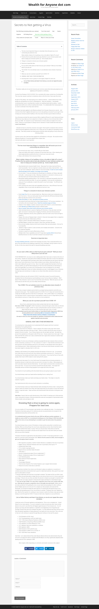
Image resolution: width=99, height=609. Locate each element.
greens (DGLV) (51, 233)
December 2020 (75, 93)
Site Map (49, 17)
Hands (59, 31)
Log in (73, 123)
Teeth (36, 37)
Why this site (56, 607)
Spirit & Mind (49, 13)
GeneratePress (38, 607)
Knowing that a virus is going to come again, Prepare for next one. (38, 78)
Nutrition (57, 13)
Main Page (15, 13)
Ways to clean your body (47, 37)
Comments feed (75, 127)
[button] (29, 548)
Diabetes (72, 13)
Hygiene (41, 13)
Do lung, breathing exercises (22, 241)
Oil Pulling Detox (28, 34)
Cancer (79, 13)
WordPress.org (75, 129)
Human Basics (33, 13)
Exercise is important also (28, 63)
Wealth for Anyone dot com (49, 4)
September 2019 (75, 97)
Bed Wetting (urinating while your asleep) (27, 31)
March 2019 (74, 105)
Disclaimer (70, 607)
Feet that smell (45, 31)
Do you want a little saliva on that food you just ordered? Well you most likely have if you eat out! (41, 66)
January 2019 (74, 109)
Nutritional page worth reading (26, 171)
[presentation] (24, 591)
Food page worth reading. (41, 171)
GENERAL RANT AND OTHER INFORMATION (33, 76)
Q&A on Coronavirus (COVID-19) (48, 313)
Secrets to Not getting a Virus (20, 17)
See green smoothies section (40, 199)
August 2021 (74, 88)
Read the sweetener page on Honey (47, 203)
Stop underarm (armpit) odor (24, 37)
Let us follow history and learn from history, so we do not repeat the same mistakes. (43, 81)
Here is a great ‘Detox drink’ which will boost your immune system (35, 208)
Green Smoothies (23, 199)
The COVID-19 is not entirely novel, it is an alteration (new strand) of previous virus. (41, 70)
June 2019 (74, 101)
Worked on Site (75, 44)
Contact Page (41, 17)
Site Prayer (77, 607)
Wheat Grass (31, 206)
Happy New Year (75, 46)
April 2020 (74, 95)
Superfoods (65, 13)
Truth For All (24, 13)
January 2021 (74, 91)
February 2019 (75, 107)
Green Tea (24, 194)
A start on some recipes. (56, 169)
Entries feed (74, 125)
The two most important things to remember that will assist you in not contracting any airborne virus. (40, 52)
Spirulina (24, 206)
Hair (53, 31)
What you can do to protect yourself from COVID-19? (35, 74)
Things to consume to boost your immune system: (35, 61)
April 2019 (74, 103)
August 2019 (74, 99)
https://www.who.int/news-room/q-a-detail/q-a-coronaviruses (39, 314)
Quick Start (32, 17)
